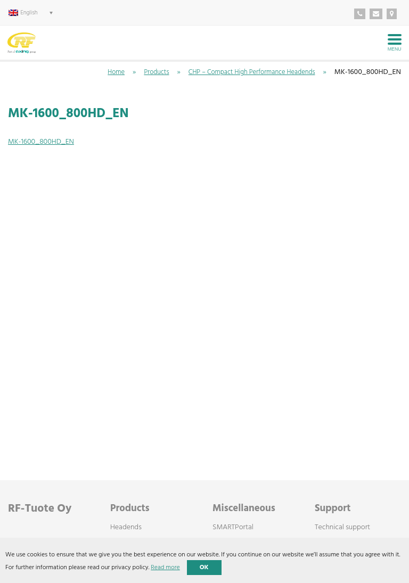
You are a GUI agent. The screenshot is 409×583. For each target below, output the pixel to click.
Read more (165, 567)
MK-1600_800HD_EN (41, 142)
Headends (126, 527)
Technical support (342, 527)
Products (156, 72)
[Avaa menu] (394, 42)
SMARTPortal (232, 527)
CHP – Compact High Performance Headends (252, 72)
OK (204, 567)
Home (116, 72)
